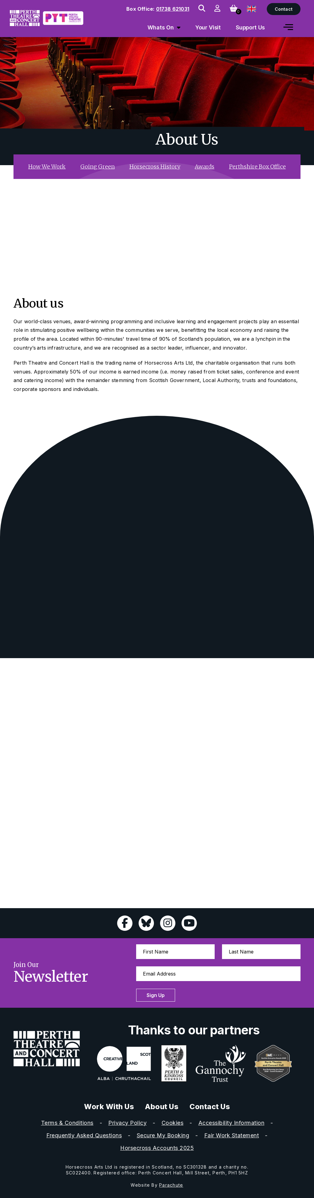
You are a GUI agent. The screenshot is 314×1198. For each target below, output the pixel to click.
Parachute (171, 1185)
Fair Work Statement (231, 1135)
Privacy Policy (127, 1123)
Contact (284, 9)
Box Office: (157, 9)
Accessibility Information (231, 1123)
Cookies (173, 1123)
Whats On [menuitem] (160, 27)
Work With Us (109, 1106)
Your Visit (208, 27)
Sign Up (156, 995)
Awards (204, 166)
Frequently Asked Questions (84, 1135)
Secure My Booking (163, 1135)
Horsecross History (154, 166)
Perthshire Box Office (257, 166)
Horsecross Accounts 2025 (157, 1148)
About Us (161, 1106)
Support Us (250, 27)
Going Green (97, 166)
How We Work (47, 166)
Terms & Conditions (67, 1123)
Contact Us (210, 1106)
